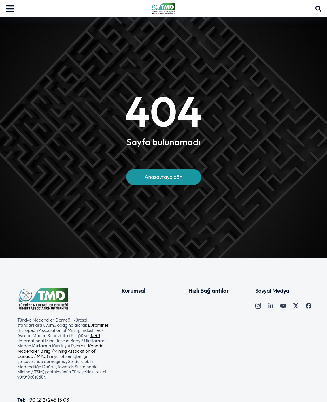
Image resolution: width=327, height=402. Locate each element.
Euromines (98, 325)
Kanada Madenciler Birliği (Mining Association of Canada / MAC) (60, 351)
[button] (63, 348)
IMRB (95, 335)
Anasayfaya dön (163, 177)
